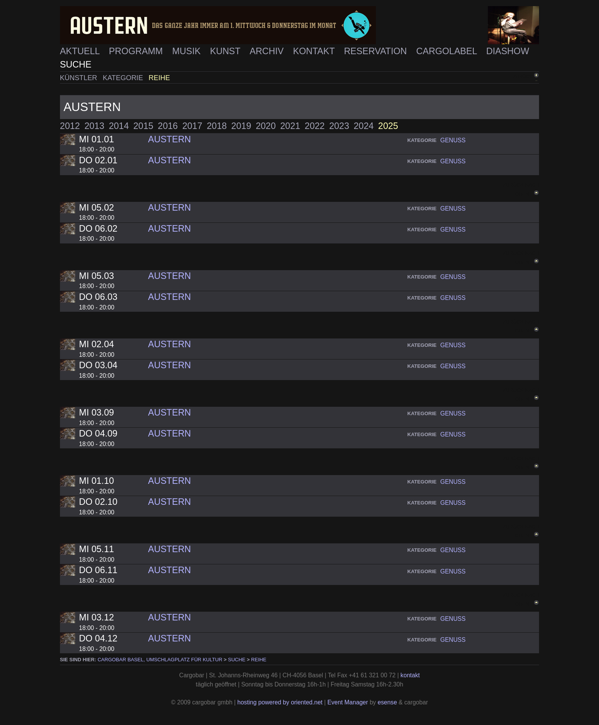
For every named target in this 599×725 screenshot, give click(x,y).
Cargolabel (447, 51)
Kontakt (315, 51)
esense (387, 702)
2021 (290, 126)
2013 (94, 126)
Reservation (376, 51)
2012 (70, 126)
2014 (119, 126)
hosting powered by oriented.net (279, 702)
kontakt (410, 675)
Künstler (79, 78)
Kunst (226, 51)
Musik (187, 51)
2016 (168, 126)
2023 (339, 126)
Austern (169, 139)
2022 (315, 126)
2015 (143, 126)
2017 (192, 126)
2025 (388, 126)
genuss (452, 140)
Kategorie (124, 78)
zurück (523, 76)
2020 (265, 126)
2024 (364, 126)
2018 (217, 126)
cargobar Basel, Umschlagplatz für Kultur (159, 659)
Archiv (268, 51)
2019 (241, 126)
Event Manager (347, 702)
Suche (75, 64)
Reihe (159, 78)
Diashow (507, 51)
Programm (137, 51)
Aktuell (81, 51)
